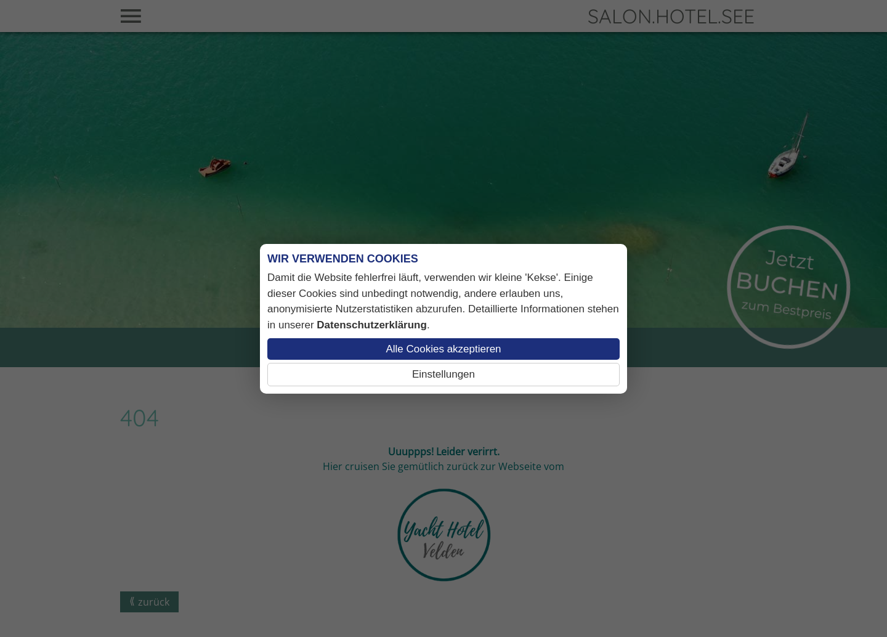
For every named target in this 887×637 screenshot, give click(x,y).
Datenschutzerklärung (372, 325)
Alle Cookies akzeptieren (443, 349)
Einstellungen (443, 374)
